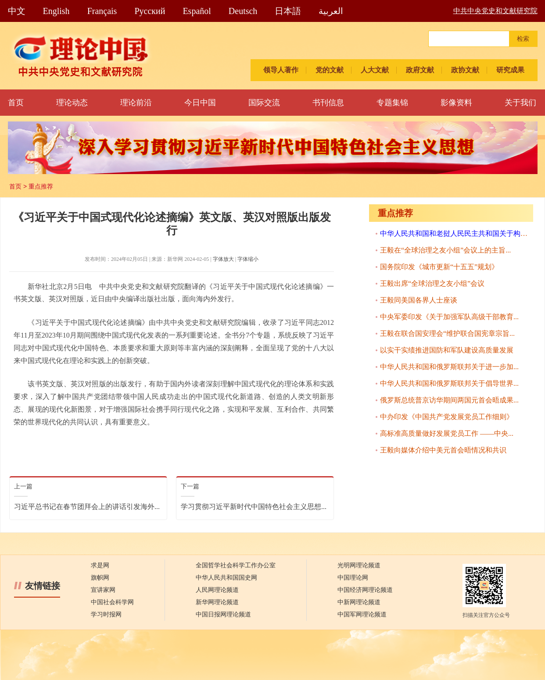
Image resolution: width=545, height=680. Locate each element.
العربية (331, 11)
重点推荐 (41, 186)
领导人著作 (280, 70)
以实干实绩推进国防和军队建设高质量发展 (446, 350)
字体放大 (223, 259)
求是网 (100, 565)
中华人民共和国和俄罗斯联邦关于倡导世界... (449, 383)
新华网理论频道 (217, 602)
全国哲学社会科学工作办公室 (236, 565)
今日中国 (200, 102)
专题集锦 (392, 102)
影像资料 (456, 102)
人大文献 (375, 70)
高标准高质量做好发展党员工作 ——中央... (446, 433)
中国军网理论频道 (362, 614)
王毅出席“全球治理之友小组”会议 (432, 283)
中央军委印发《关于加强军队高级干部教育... (449, 316)
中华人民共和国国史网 (226, 577)
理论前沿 (136, 102)
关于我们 (520, 102)
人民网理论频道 (217, 590)
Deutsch (243, 11)
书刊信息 (328, 102)
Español (197, 11)
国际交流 (264, 102)
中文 (16, 11)
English (56, 11)
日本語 (288, 11)
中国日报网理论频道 (223, 614)
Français (102, 11)
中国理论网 (352, 577)
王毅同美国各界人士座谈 (418, 300)
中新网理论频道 (358, 602)
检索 (523, 39)
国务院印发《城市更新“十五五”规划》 (439, 267)
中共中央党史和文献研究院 (495, 10)
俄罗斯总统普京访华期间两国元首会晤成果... (449, 400)
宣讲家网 (103, 590)
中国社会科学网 (112, 602)
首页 (16, 102)
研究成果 (510, 70)
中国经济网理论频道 (365, 590)
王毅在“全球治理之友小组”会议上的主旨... (445, 250)
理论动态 (72, 102)
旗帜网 (100, 577)
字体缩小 (247, 259)
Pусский (149, 11)
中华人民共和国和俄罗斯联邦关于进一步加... (449, 366)
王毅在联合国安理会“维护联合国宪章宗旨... (447, 333)
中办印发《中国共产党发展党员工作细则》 (446, 416)
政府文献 (420, 70)
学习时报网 (106, 614)
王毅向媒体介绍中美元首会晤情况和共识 (443, 450)
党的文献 (330, 70)
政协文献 (465, 70)
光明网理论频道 (358, 565)
